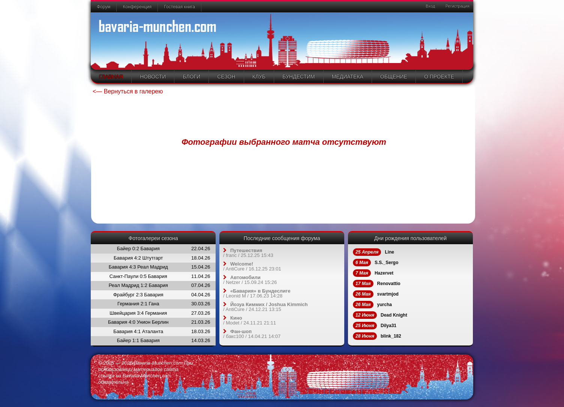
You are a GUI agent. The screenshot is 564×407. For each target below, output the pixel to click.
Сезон (226, 77)
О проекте (439, 77)
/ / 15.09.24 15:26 (250, 280)
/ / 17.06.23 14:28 (257, 293)
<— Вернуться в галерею (128, 91)
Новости (153, 77)
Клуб (259, 77)
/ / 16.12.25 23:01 (252, 266)
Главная (111, 77)
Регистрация (457, 6)
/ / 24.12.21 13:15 (265, 307)
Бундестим (298, 77)
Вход (429, 6)
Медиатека (347, 77)
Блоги (191, 77)
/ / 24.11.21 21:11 (249, 320)
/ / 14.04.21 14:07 (251, 334)
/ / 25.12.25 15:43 (248, 253)
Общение (393, 77)
